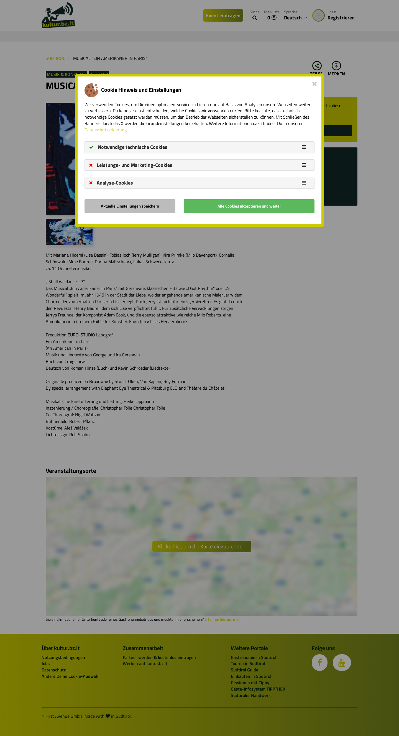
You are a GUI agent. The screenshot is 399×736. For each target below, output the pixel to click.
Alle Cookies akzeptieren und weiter (249, 206)
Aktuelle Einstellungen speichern (130, 206)
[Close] (314, 83)
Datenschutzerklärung (106, 129)
